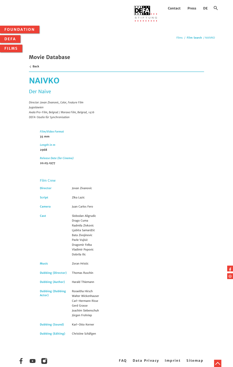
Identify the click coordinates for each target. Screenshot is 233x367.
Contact (174, 8)
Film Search (194, 37)
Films (11, 48)
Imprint (173, 360)
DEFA (10, 39)
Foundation (19, 29)
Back (34, 66)
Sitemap (194, 360)
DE (205, 8)
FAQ (123, 360)
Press (191, 8)
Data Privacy (146, 360)
